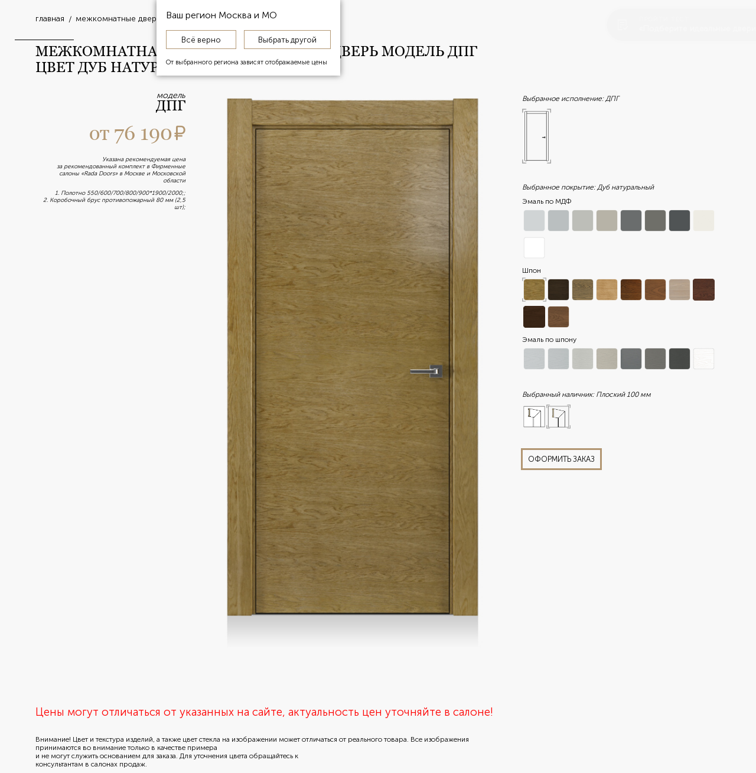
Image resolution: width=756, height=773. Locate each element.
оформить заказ (561, 459)
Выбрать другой (287, 39)
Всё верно (201, 39)
